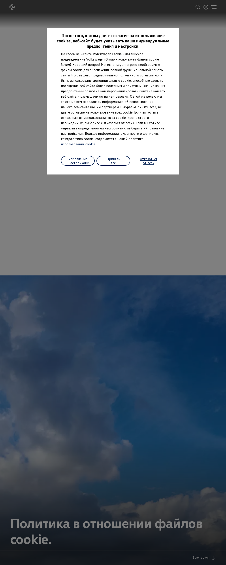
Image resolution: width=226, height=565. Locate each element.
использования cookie (78, 144)
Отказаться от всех (148, 161)
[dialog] (113, 282)
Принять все (113, 161)
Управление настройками (78, 161)
